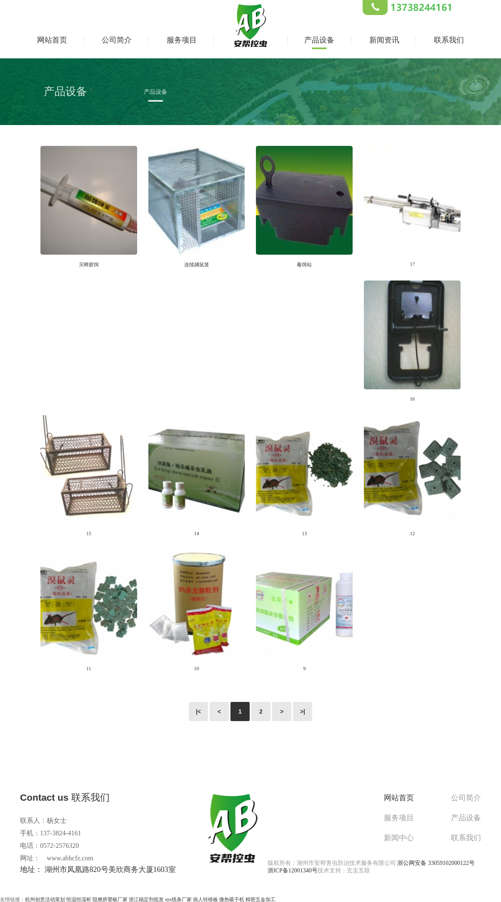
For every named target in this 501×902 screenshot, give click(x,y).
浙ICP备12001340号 (293, 869)
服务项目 (181, 39)
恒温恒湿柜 (78, 898)
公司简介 (116, 39)
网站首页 (52, 39)
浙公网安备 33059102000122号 (436, 862)
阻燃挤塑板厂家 (110, 898)
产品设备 (319, 39)
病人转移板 (205, 898)
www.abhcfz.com (70, 858)
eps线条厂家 (178, 898)
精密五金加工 (260, 898)
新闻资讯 (384, 39)
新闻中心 (404, 834)
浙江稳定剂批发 (146, 898)
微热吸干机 (231, 898)
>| (302, 711)
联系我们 (449, 39)
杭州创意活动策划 (45, 898)
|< (198, 711)
